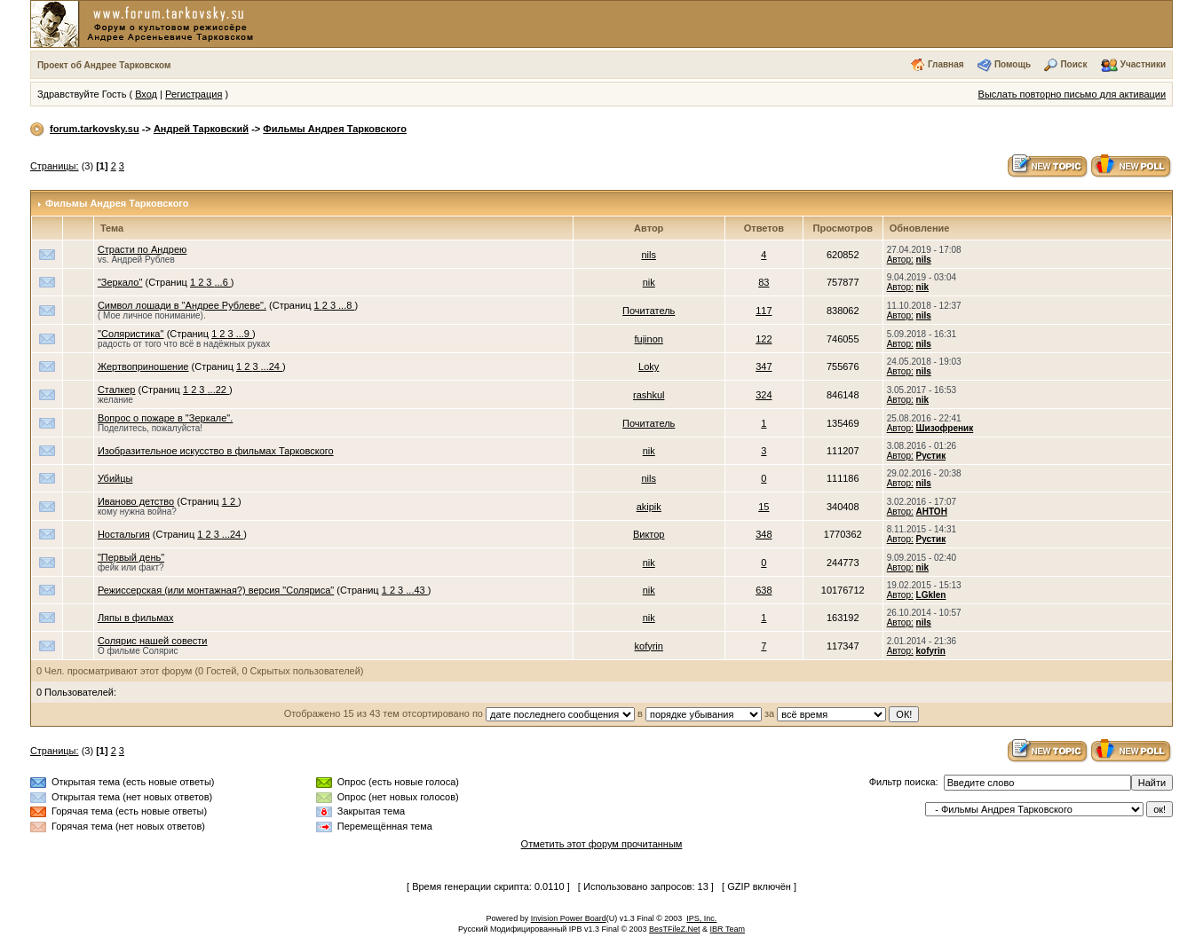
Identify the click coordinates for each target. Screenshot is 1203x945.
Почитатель (648, 310)
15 (763, 506)
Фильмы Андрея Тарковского (335, 128)
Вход (146, 94)
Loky (648, 366)
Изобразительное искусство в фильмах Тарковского (216, 450)
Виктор (649, 534)
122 (764, 339)
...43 (416, 590)
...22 (218, 389)
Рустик (931, 456)
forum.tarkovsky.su (94, 128)
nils (648, 254)
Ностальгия (124, 534)
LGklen (931, 595)
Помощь (1012, 64)
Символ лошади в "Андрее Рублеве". (182, 305)
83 (763, 282)
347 (764, 366)
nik (649, 282)
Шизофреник (945, 428)
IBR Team (727, 929)
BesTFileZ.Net (674, 929)
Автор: (900, 259)
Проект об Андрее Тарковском (104, 65)
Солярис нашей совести (153, 640)
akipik (649, 506)
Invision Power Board (568, 918)
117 (764, 310)
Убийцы (115, 478)
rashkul (648, 395)
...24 (271, 366)
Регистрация (193, 94)
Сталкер (117, 389)
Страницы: (54, 166)
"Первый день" (131, 557)
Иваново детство (136, 501)
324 (764, 395)
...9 (244, 333)
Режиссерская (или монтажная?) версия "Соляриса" (216, 590)
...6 (223, 282)
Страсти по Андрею (142, 249)
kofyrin (649, 646)
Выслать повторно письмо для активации (1072, 94)
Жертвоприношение (143, 366)
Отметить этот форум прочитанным (602, 844)
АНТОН (931, 511)
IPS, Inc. (701, 918)
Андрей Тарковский (201, 128)
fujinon (649, 339)
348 (764, 534)
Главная (946, 64)
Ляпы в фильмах (136, 617)
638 (764, 590)
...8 (346, 305)
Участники (1143, 64)
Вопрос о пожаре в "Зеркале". (165, 418)
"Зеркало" (120, 282)
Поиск (1073, 64)
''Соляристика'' (131, 333)
